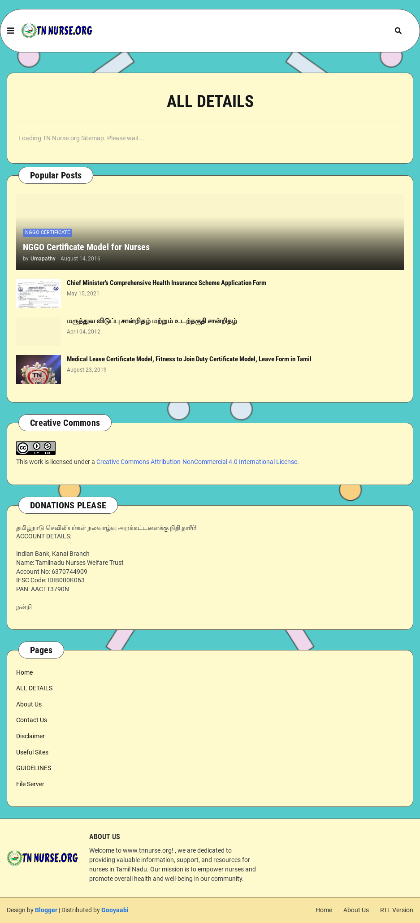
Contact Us (31, 720)
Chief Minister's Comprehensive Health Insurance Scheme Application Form (166, 283)
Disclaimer (30, 736)
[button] (10, 31)
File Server (30, 784)
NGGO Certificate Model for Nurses (86, 247)
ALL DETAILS (34, 688)
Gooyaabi (115, 910)
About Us (29, 704)
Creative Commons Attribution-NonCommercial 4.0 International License (196, 461)
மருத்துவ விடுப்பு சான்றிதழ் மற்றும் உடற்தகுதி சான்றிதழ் (152, 321)
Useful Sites (32, 752)
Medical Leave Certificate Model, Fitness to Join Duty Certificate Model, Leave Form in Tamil (189, 359)
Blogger (46, 910)
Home (24, 672)
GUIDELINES (33, 767)
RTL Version (396, 910)
